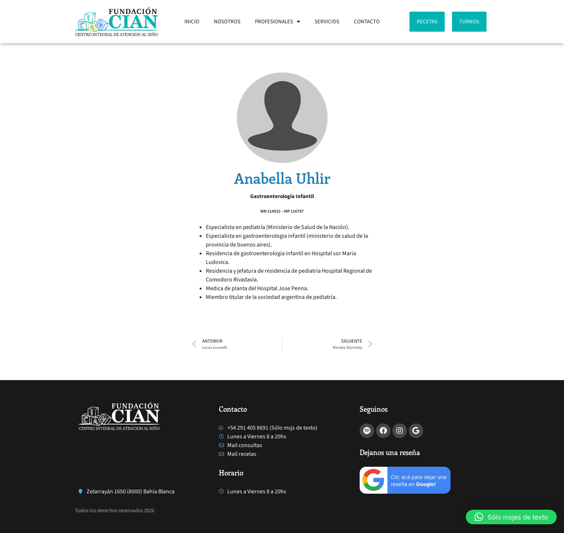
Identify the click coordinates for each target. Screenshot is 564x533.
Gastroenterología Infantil (282, 196)
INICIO (191, 21)
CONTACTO (367, 21)
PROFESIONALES (277, 21)
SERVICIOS (327, 21)
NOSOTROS (227, 21)
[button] (511, 517)
